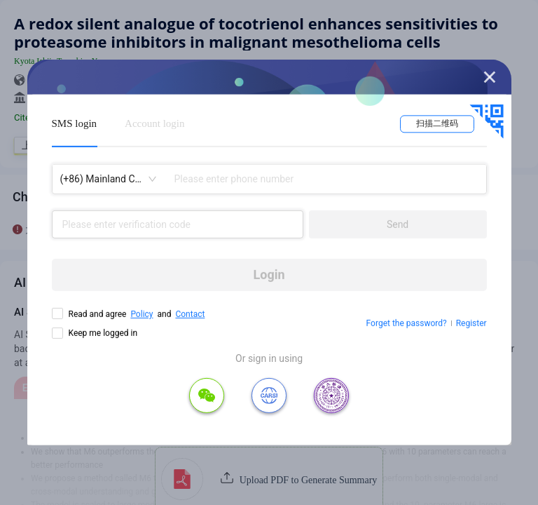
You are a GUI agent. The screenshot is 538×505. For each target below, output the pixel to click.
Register (471, 323)
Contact (190, 314)
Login (269, 274)
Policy (141, 314)
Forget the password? (406, 323)
